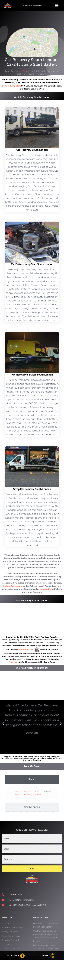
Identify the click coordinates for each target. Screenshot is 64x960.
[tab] (32, 779)
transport (14, 662)
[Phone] (48, 955)
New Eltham (27, 794)
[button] (3, 723)
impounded (45, 589)
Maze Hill (27, 788)
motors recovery (26, 649)
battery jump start (11, 86)
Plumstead (26, 797)
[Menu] (56, 5)
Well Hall (37, 791)
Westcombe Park (37, 794)
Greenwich (16, 788)
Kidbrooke (16, 797)
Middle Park (27, 791)
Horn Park (47, 788)
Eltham (16, 794)
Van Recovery (25, 71)
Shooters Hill (37, 788)
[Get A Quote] (16, 955)
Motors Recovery (11, 586)
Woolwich (37, 797)
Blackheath (16, 791)
